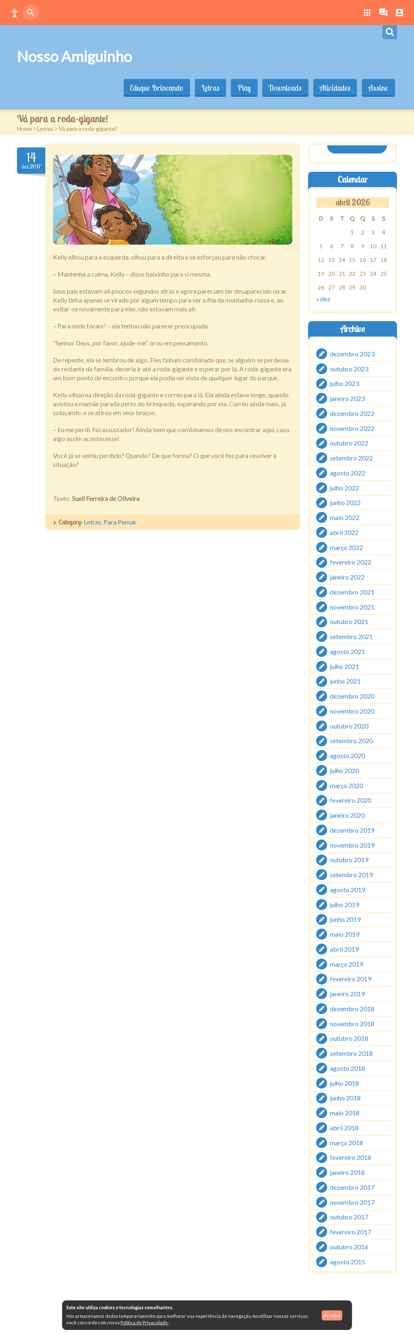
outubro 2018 (349, 1038)
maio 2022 (344, 517)
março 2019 (346, 964)
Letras (207, 88)
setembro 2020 (351, 741)
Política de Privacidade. (144, 1322)
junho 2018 (345, 1098)
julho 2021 (344, 666)
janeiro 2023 (347, 398)
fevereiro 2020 (350, 800)
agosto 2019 (347, 889)
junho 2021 (345, 681)
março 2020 (346, 785)
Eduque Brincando (153, 88)
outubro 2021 (349, 622)
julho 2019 (344, 904)
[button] (14, 12)
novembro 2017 (352, 1202)
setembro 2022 (351, 458)
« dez (323, 298)
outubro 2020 (349, 726)
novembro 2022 (352, 428)
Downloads (283, 88)
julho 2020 (344, 770)
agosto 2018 (347, 1068)
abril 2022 (344, 532)
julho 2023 (344, 384)
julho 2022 (344, 488)
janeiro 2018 (347, 1172)
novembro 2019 (352, 845)
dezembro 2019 (352, 830)
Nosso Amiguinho (74, 56)
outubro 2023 (349, 369)
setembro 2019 (351, 874)
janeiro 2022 (347, 577)
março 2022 (346, 547)
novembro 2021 (352, 607)
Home (24, 128)
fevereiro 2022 (350, 562)
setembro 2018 (351, 1053)
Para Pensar (120, 522)
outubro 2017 (349, 1217)
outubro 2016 (349, 1247)
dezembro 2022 (352, 413)
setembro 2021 (351, 636)
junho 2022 (345, 503)
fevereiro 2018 (350, 1157)
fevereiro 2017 (350, 1232)
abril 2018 (344, 1128)
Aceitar (331, 1315)
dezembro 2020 (352, 696)
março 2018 (346, 1142)
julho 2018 (344, 1083)
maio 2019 (344, 934)
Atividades (334, 88)
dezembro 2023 (352, 354)
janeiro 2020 (347, 815)
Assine (378, 88)
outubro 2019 (349, 860)
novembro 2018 (352, 1023)
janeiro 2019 (347, 993)
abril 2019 (344, 949)
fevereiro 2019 (350, 979)
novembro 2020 (352, 711)
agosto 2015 (347, 1262)
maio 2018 (344, 1113)
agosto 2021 (347, 651)
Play (241, 88)
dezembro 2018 (352, 1008)
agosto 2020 (347, 755)
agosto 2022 (347, 473)
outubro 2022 (349, 443)
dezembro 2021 (352, 592)
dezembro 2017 (352, 1187)
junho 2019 (345, 919)
